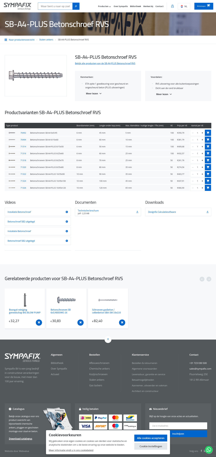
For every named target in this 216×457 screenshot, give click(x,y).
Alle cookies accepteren (150, 438)
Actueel (51, 374)
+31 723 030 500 (197, 363)
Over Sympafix (113, 6)
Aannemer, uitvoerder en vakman (147, 385)
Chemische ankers (96, 368)
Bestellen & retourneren (141, 363)
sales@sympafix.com (199, 368)
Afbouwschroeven (96, 363)
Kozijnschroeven (95, 374)
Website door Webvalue (17, 450)
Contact (151, 6)
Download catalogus (20, 437)
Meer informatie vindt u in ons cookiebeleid (71, 450)
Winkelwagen (199, 6)
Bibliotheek (127, 6)
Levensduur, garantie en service (146, 374)
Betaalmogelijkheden (140, 379)
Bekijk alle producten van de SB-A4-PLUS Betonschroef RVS (105, 63)
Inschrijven (178, 432)
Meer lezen (92, 93)
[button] (202, 279)
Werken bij (140, 6)
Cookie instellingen (151, 446)
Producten (95, 6)
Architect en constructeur (142, 391)
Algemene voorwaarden (141, 368)
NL (176, 6)
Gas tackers (92, 385)
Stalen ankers (93, 379)
